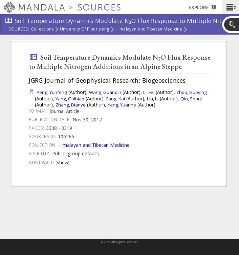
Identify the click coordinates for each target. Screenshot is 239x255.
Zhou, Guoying (191, 92)
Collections (42, 29)
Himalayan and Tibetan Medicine (148, 29)
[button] (230, 7)
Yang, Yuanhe (122, 105)
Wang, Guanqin (105, 92)
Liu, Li (152, 99)
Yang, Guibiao (70, 99)
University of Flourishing (84, 29)
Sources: (18, 29)
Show (62, 162)
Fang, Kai (115, 99)
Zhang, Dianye (71, 105)
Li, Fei (148, 92)
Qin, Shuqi (191, 99)
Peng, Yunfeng (52, 92)
